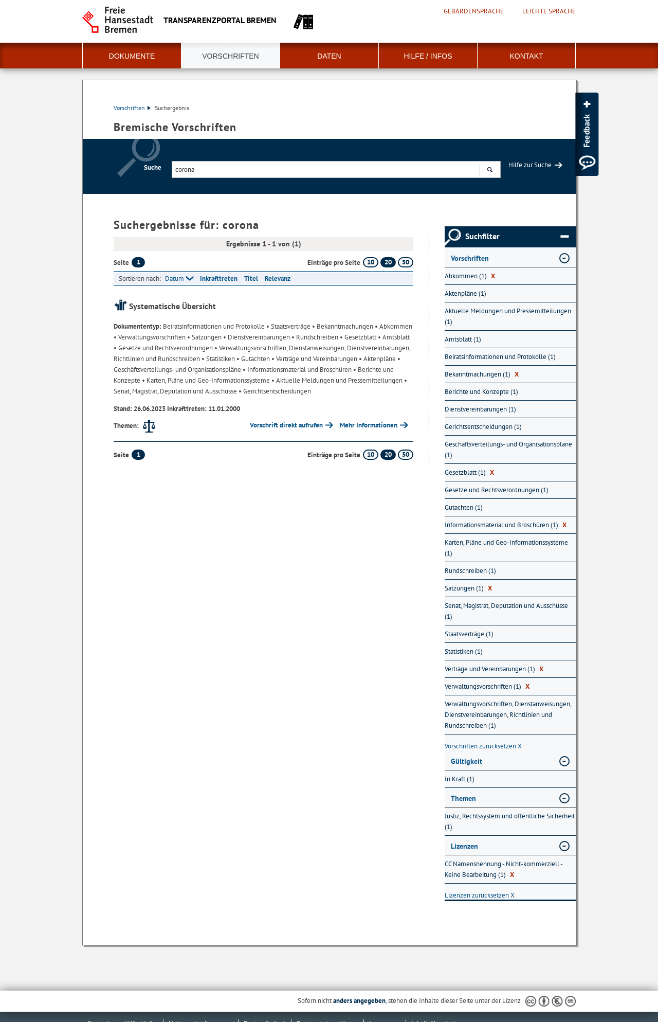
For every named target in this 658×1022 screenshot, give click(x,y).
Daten (329, 56)
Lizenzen (464, 846)
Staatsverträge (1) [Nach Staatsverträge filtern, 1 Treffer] (469, 634)
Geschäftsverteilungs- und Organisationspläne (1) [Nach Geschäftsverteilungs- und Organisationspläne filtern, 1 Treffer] (508, 449)
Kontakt (526, 56)
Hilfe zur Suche (530, 164)
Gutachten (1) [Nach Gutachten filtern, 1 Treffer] (464, 507)
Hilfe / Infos (428, 56)
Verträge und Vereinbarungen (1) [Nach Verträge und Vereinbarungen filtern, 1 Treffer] (494, 669)
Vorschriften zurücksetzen (483, 746)
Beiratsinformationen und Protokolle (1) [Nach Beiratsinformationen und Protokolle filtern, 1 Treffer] (500, 356)
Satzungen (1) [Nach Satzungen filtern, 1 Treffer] (468, 588)
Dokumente (132, 56)
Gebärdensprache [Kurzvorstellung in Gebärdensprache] (474, 11)
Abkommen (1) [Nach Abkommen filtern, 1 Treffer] (470, 276)
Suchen (490, 171)
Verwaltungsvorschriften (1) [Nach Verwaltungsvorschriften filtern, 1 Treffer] (487, 686)
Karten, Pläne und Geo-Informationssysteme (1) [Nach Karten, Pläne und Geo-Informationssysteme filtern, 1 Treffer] (506, 548)
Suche (152, 167)
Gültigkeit (466, 761)
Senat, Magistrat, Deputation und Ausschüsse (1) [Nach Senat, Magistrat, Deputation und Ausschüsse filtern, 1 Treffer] (506, 611)
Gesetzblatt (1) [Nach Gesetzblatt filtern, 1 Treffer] (469, 472)
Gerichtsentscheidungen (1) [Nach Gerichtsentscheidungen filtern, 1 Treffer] (483, 426)
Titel (251, 278)
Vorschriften (230, 56)
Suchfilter (517, 236)
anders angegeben (359, 1000)
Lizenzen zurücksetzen (480, 895)
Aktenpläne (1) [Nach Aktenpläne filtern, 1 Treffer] (465, 293)
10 (370, 262)
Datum (174, 278)
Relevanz (277, 278)
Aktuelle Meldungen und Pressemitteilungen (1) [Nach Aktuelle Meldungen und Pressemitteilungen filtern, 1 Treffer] (508, 316)
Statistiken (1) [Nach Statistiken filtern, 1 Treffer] (464, 651)
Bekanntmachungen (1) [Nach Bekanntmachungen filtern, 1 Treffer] (482, 374)
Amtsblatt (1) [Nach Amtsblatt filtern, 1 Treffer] (463, 339)
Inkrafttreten (218, 278)
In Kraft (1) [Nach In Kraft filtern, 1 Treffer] (459, 779)
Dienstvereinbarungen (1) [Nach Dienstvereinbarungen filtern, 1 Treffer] (480, 409)
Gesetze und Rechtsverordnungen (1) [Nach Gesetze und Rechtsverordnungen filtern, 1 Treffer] (497, 490)
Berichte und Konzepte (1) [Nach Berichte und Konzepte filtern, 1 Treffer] (481, 391)
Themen (463, 798)
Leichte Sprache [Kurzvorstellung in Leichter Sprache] (549, 11)
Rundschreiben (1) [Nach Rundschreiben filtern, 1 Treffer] (470, 570)
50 (405, 262)
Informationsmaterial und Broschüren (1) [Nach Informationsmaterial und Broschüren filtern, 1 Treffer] (505, 525)
